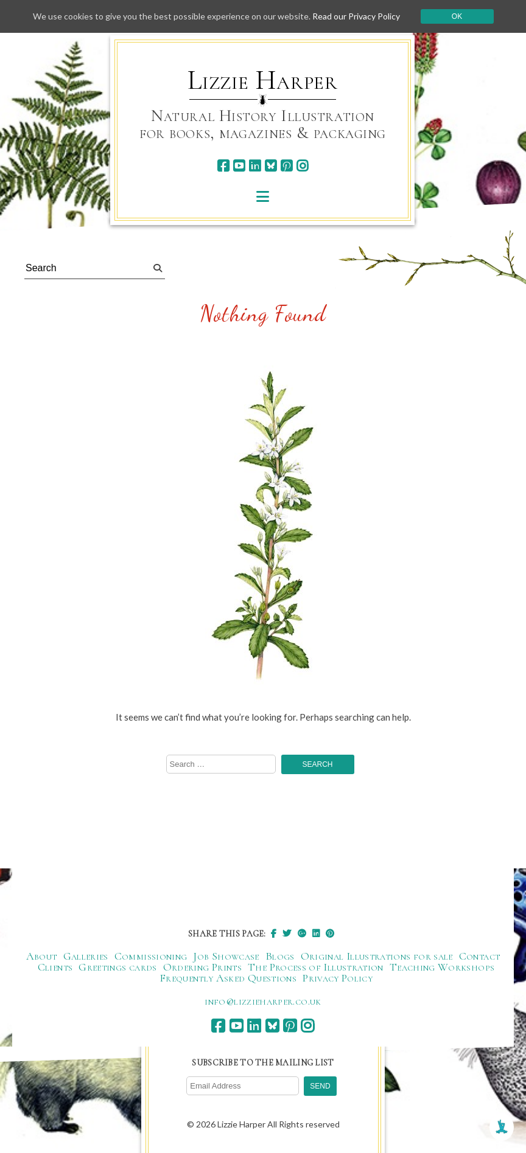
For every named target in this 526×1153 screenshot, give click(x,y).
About (41, 956)
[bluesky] (270, 166)
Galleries (85, 956)
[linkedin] (255, 166)
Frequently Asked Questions (228, 978)
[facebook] (223, 166)
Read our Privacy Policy (356, 16)
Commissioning (151, 956)
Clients (55, 967)
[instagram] (302, 166)
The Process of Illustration (316, 967)
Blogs (280, 956)
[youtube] (239, 166)
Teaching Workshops (442, 967)
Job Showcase (226, 956)
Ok (457, 16)
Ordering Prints (202, 967)
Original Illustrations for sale (377, 956)
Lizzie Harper (263, 80)
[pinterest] (286, 166)
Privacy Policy (338, 978)
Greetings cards (117, 967)
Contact (479, 956)
